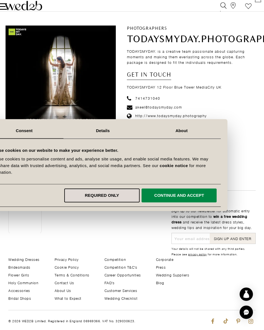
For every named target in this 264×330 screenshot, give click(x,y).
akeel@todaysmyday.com (154, 114)
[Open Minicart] (252, 9)
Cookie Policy (67, 266)
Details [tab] (132, 130)
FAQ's (109, 282)
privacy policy (197, 254)
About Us (63, 290)
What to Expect (68, 298)
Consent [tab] (53, 130)
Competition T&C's (120, 266)
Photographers (147, 36)
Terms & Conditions (72, 274)
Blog (160, 282)
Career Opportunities (122, 274)
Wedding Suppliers (172, 274)
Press (161, 266)
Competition (115, 259)
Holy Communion (23, 282)
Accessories (19, 290)
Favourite (240, 9)
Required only (131, 195)
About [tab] (211, 130)
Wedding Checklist (121, 298)
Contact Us (64, 282)
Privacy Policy (67, 259)
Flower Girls (18, 274)
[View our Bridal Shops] (227, 9)
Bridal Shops (19, 298)
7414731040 (143, 105)
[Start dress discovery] (246, 294)
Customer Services (120, 290)
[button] (246, 312)
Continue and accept (208, 195)
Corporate (165, 259)
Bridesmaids (19, 266)
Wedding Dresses (24, 259)
